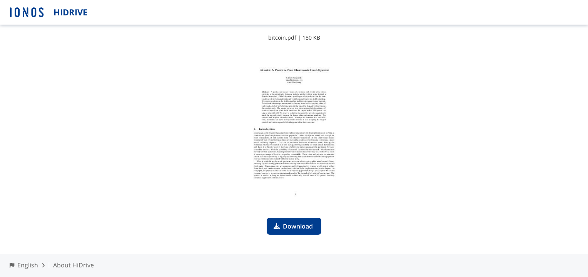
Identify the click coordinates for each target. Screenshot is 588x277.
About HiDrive (73, 265)
